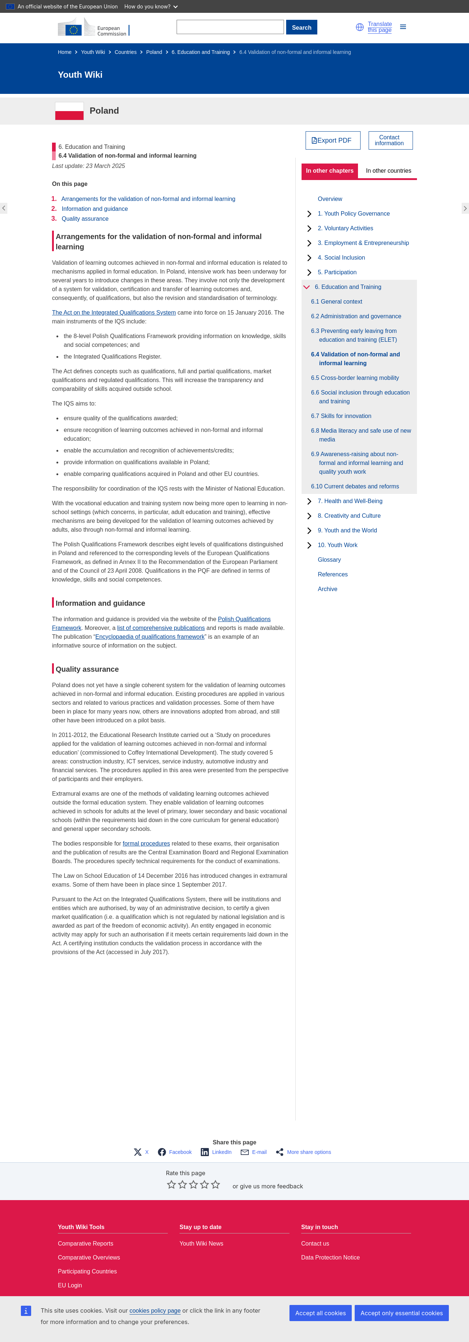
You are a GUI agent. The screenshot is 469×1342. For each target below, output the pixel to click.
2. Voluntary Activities (345, 228)
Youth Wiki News (201, 1243)
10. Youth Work (337, 545)
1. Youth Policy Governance (354, 213)
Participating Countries (87, 1271)
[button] (359, 27)
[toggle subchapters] (309, 213)
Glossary (329, 560)
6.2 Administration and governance (360, 316)
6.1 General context (340, 301)
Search (301, 28)
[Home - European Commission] (98, 27)
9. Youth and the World (347, 530)
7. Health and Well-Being (350, 501)
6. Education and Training (201, 52)
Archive (327, 589)
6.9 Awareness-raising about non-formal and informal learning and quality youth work (361, 463)
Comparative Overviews (89, 1257)
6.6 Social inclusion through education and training (364, 396)
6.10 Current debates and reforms (359, 486)
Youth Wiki (93, 52)
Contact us (315, 1243)
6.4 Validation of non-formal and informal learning (359, 358)
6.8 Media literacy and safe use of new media (365, 435)
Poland (154, 52)
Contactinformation (389, 140)
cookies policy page (155, 1311)
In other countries (388, 171)
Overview (330, 199)
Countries (126, 52)
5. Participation (337, 272)
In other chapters (330, 171)
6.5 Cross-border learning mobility (359, 378)
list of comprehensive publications (161, 628)
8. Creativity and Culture (349, 516)
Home (64, 52)
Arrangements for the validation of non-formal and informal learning (149, 199)
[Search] (230, 27)
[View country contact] (391, 140)
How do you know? (151, 6)
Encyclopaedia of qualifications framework (149, 637)
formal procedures (146, 843)
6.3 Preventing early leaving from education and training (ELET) (358, 335)
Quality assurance (85, 219)
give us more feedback (271, 1186)
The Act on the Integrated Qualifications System (114, 312)
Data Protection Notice (330, 1257)
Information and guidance (95, 209)
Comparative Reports (85, 1243)
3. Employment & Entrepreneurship (363, 243)
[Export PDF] (333, 140)
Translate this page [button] (380, 27)
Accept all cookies (320, 1313)
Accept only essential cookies (402, 1313)
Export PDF (334, 140)
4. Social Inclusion (341, 257)
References (333, 574)
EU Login (70, 1285)
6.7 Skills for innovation (345, 416)
